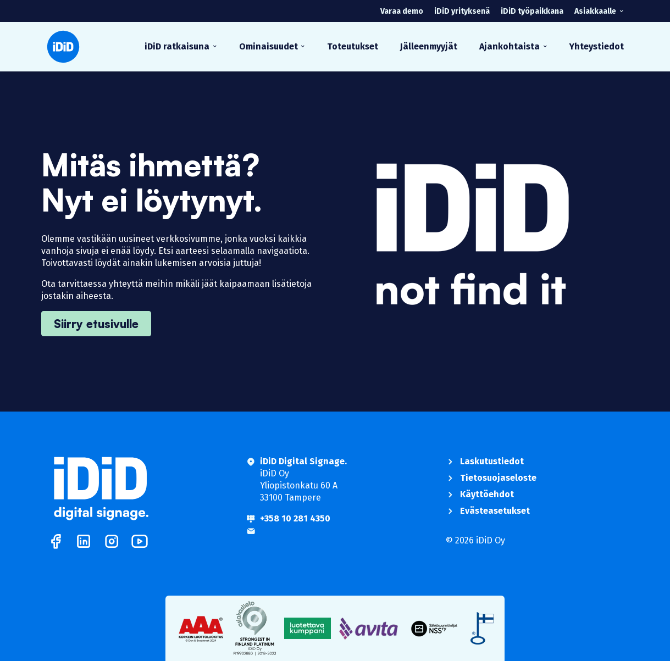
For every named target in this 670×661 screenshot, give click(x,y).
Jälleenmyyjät (428, 46)
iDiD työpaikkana (532, 11)
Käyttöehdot (487, 494)
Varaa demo (401, 11)
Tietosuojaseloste (498, 478)
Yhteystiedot (596, 46)
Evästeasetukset (495, 511)
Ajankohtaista (509, 46)
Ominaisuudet (268, 46)
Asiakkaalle (595, 11)
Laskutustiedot (492, 461)
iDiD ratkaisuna (177, 46)
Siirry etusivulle (96, 323)
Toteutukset (352, 46)
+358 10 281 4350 (295, 518)
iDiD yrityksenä (462, 11)
